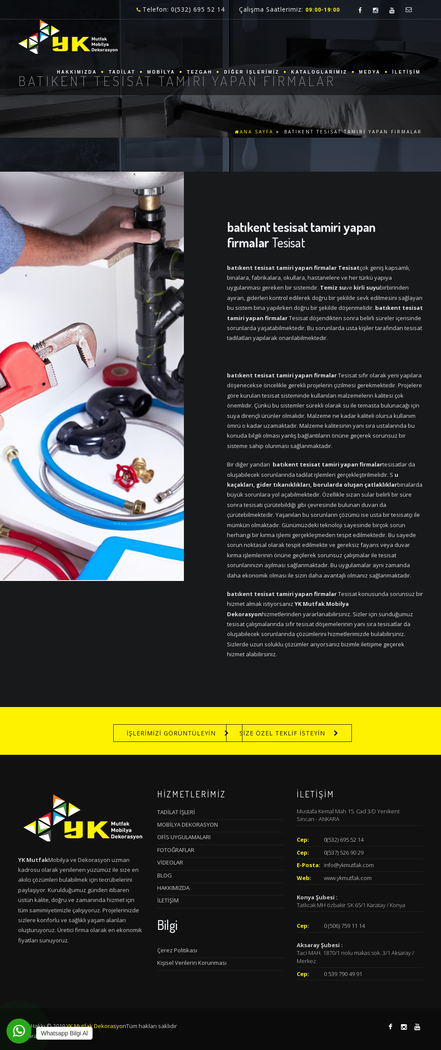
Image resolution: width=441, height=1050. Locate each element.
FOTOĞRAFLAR (175, 850)
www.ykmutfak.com (348, 878)
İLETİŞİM (406, 72)
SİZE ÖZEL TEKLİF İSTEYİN (282, 733)
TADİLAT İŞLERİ (176, 812)
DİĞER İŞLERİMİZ (252, 72)
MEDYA (370, 72)
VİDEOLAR (170, 862)
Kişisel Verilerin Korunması (192, 963)
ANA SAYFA (254, 132)
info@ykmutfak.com (349, 865)
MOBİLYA (161, 72)
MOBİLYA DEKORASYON (187, 824)
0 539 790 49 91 (343, 974)
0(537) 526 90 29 (343, 852)
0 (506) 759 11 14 (344, 926)
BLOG (164, 875)
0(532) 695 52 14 (343, 839)
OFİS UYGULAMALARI (184, 837)
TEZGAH (199, 72)
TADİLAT (122, 72)
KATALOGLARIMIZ (319, 72)
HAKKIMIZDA (77, 72)
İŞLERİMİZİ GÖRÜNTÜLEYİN (171, 733)
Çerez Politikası (177, 950)
